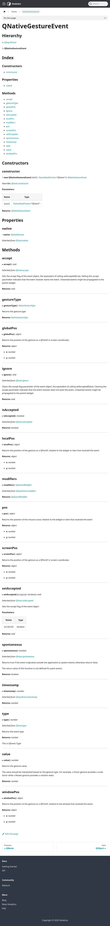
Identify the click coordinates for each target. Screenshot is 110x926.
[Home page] (4, 12)
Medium (6, 885)
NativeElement (17, 234)
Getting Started (9, 866)
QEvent (14, 183)
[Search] (98, 4)
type (8, 145)
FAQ (4, 908)
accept (9, 99)
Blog (4, 900)
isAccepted (11, 114)
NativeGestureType (26, 305)
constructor (11, 72)
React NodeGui (9, 904)
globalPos (11, 107)
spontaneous (12, 138)
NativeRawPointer (47, 177)
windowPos (11, 153)
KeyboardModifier (24, 485)
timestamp (11, 142)
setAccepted (12, 134)
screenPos (11, 130)
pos (8, 126)
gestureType (12, 103)
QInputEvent (10, 42)
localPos (10, 118)
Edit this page (10, 833)
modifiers (10, 122)
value (8, 149)
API (3, 870)
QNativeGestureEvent (77, 177)
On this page (10, 18)
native (9, 85)
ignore (9, 111)
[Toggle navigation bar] (4, 4)
